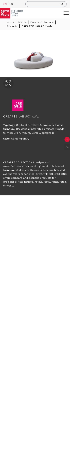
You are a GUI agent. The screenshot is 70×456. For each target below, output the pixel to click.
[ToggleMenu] (66, 13)
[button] (66, 13)
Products (11, 26)
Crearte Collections (42, 22)
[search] (46, 4)
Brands (22, 22)
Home (10, 22)
